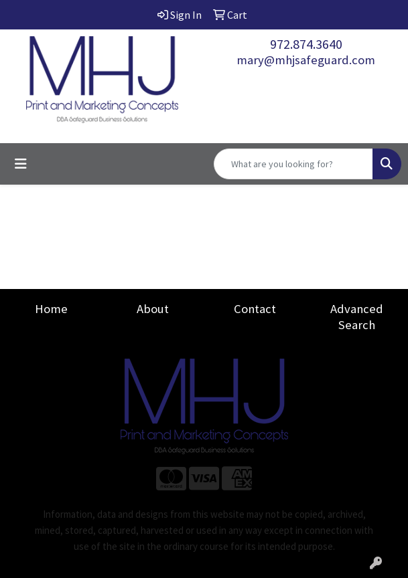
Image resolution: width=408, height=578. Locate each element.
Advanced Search (356, 316)
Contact (255, 308)
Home (51, 308)
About (153, 308)
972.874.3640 (306, 43)
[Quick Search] (293, 164)
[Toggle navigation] (21, 164)
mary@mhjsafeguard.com (305, 60)
